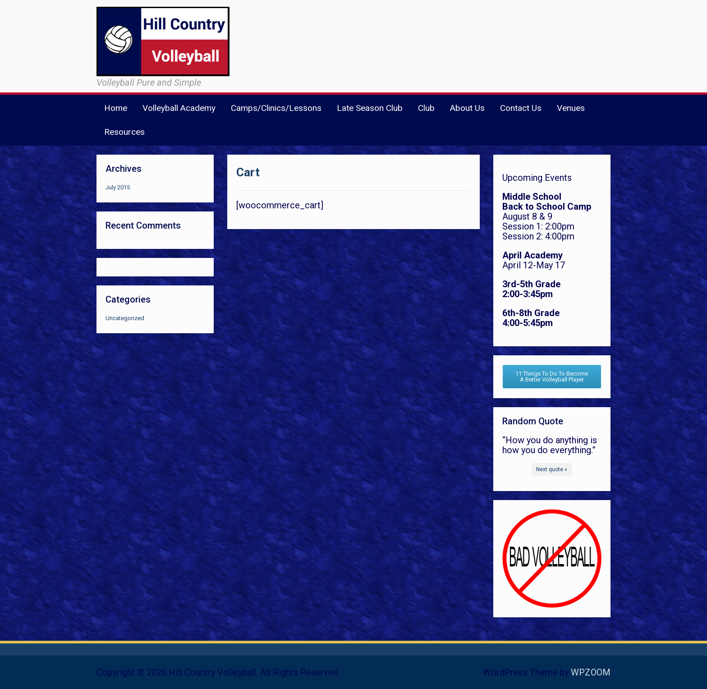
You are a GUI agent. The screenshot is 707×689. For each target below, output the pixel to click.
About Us (467, 108)
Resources (124, 132)
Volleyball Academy (179, 108)
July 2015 (118, 187)
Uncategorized (125, 318)
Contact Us (521, 108)
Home (115, 108)
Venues (571, 108)
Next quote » (551, 469)
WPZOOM (591, 672)
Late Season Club (370, 108)
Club (426, 108)
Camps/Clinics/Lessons (276, 108)
